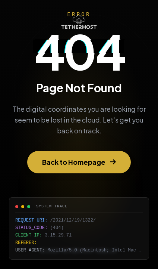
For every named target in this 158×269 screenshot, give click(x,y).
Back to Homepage (79, 162)
